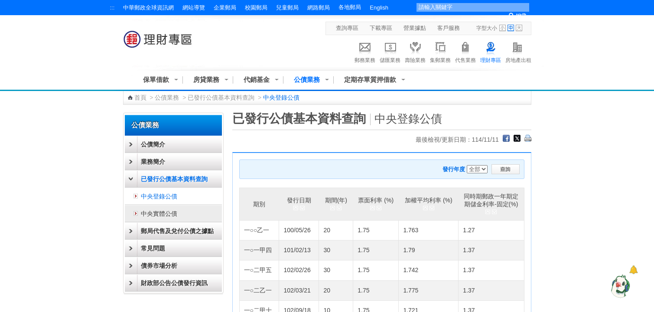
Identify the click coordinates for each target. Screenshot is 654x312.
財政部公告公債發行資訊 (174, 283)
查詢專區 (347, 28)
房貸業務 (206, 79)
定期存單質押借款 (370, 79)
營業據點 (414, 28)
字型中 (511, 28)
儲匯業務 (390, 51)
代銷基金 (257, 79)
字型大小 (486, 28)
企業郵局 (225, 7)
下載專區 (381, 28)
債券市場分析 (159, 265)
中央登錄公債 (159, 196)
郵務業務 (365, 51)
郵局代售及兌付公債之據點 (177, 231)
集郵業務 (440, 51)
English (379, 7)
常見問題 (153, 248)
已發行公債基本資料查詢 (221, 97)
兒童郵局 (287, 7)
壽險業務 (415, 51)
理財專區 (490, 51)
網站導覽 (193, 7)
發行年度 (454, 169)
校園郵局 (256, 7)
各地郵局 (349, 7)
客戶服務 (448, 28)
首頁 (140, 97)
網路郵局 (318, 7)
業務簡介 (153, 161)
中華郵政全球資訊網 (148, 7)
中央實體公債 (159, 213)
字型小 (502, 28)
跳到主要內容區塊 (4, 4)
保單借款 (156, 79)
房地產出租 (518, 51)
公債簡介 (153, 144)
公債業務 (307, 79)
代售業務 (465, 51)
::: (112, 7)
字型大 (519, 28)
